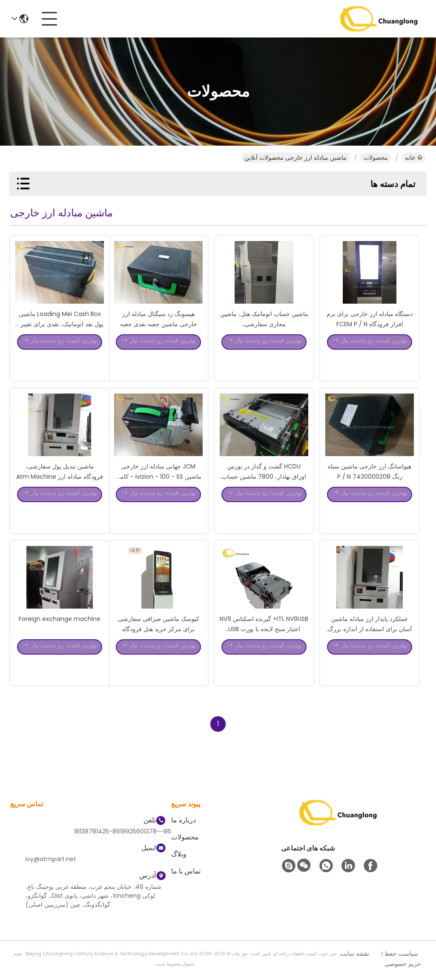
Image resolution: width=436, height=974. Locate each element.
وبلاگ (178, 854)
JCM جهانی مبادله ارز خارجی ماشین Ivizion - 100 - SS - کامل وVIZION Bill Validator (158, 500)
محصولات (376, 157)
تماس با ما (186, 871)
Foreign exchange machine (59, 643)
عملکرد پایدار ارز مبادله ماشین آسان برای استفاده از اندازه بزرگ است (370, 653)
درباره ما (183, 820)
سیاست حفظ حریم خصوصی (402, 958)
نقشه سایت (354, 953)
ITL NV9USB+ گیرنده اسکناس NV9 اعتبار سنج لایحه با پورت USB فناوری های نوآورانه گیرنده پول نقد (264, 653)
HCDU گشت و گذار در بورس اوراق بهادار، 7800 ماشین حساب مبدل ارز (264, 500)
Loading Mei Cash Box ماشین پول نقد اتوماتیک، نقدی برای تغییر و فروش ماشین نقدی (59, 348)
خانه (413, 157)
